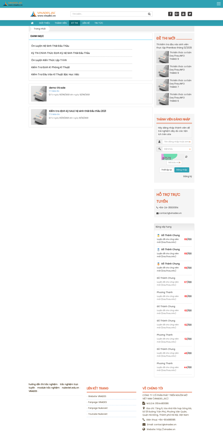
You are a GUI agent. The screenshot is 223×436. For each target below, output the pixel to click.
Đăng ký (187, 176)
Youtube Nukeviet (97, 414)
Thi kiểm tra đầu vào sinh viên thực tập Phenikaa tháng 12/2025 (174, 46)
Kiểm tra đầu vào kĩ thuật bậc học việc (55, 74)
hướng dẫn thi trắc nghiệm (43, 384)
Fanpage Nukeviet (98, 408)
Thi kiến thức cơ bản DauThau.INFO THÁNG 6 (180, 97)
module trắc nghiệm (48, 387)
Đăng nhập (181, 169)
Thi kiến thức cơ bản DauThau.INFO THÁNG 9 (180, 56)
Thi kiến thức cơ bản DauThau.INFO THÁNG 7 (180, 83)
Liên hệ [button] (86, 23)
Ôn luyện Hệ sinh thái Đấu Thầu (50, 46)
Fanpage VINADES (97, 402)
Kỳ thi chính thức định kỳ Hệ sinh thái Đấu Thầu (60, 53)
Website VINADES (97, 396)
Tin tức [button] (98, 23)
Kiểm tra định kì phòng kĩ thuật (50, 67)
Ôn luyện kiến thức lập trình (49, 60)
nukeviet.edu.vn (70, 387)
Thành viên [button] (61, 23)
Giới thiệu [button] (44, 23)
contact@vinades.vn (170, 213)
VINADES (33, 391)
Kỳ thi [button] (74, 23)
